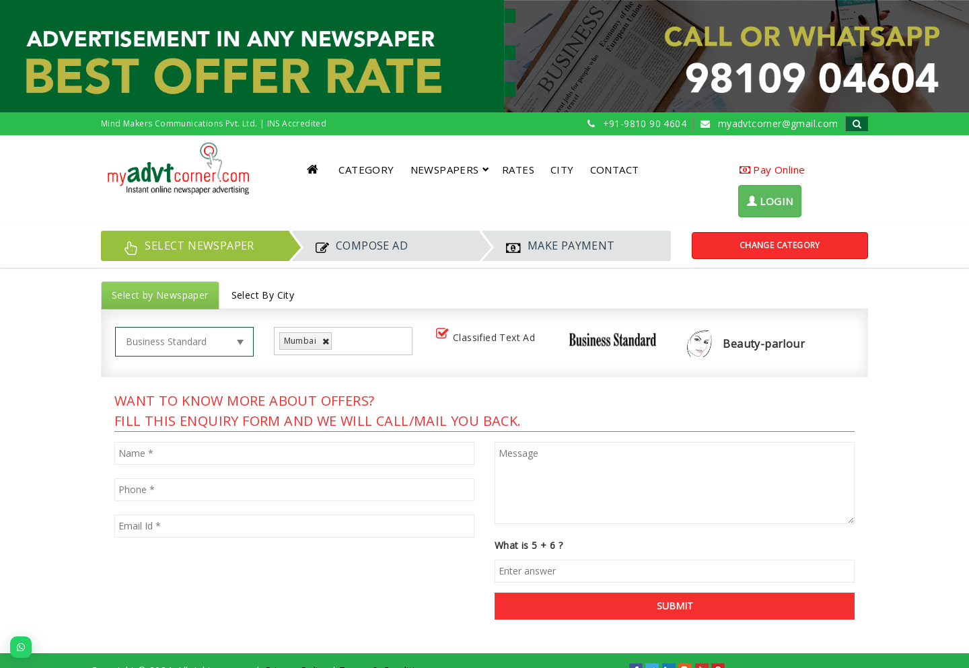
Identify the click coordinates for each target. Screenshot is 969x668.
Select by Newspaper (160, 295)
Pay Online (772, 169)
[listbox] (340, 341)
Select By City (263, 295)
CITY (562, 169)
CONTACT (614, 169)
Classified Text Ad (488, 338)
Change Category (780, 245)
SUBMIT (675, 605)
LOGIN (770, 201)
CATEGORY (366, 169)
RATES (518, 169)
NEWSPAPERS (449, 169)
